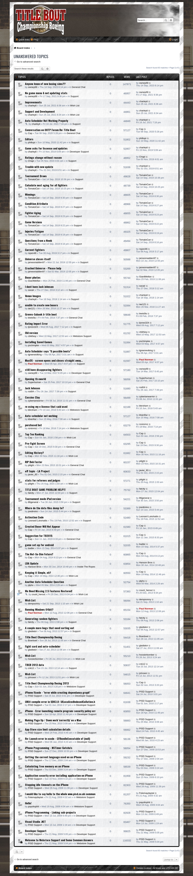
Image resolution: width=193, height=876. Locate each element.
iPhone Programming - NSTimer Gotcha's (48, 748)
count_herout (38, 594)
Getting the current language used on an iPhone (53, 757)
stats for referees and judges (42, 480)
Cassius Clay (32, 397)
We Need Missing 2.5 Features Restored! (48, 591)
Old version (31, 333)
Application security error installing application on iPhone (59, 775)
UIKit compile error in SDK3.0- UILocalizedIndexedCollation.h (60, 702)
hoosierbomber (35, 659)
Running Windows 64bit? (39, 609)
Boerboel (32, 640)
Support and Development (40, 111)
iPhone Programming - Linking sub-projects (50, 812)
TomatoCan (34, 179)
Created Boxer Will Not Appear (42, 526)
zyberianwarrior (36, 400)
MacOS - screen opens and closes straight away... (54, 360)
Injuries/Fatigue (34, 231)
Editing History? (34, 453)
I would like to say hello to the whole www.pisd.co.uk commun (60, 794)
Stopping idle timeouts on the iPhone (46, 785)
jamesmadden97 (36, 262)
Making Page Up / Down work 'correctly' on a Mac (53, 720)
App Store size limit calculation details (48, 729)
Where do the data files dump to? (44, 508)
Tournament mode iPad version (43, 499)
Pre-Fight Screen (35, 443)
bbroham (32, 410)
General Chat (78, 87)
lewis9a (32, 317)
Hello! (28, 803)
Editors (29, 139)
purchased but (33, 425)
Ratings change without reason (43, 157)
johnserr (32, 677)
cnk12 (31, 668)
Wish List (75, 105)
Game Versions (33, 222)
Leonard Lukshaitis (37, 520)
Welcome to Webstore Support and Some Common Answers (59, 840)
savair (31, 290)
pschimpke (33, 345)
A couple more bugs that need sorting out (49, 628)
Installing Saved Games (38, 342)
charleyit (32, 105)
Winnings (30, 194)
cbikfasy (32, 336)
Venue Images (33, 296)
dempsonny (34, 603)
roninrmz (32, 428)
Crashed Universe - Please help (43, 268)
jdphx (31, 585)
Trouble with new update (39, 167)
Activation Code (34, 517)
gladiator (32, 631)
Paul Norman (35, 363)
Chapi (31, 161)
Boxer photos (32, 277)
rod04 (31, 391)
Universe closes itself (38, 259)
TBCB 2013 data (34, 665)
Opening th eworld (35, 379)
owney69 (32, 87)
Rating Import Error (36, 323)
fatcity (31, 493)
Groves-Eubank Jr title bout (41, 314)
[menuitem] (34, 39)
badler (31, 548)
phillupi (31, 142)
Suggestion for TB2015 (38, 536)
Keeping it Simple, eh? (38, 572)
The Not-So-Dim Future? (39, 554)
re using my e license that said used (46, 406)
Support (75, 96)
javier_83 (32, 474)
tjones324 (33, 327)
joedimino (33, 511)
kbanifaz (32, 419)
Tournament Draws (36, 176)
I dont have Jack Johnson (39, 287)
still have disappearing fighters (43, 370)
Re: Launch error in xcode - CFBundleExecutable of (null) (57, 738)
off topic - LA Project (37, 471)
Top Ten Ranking (34, 434)
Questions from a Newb (38, 240)
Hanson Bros (34, 566)
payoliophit (33, 806)
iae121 (31, 308)
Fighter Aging (33, 213)
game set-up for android (39, 545)
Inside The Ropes (86, 566)
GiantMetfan (34, 280)
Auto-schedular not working (41, 416)
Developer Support (79, 151)
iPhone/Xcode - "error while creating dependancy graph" (57, 692)
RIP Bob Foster (33, 462)
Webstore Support (82, 336)
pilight (31, 465)
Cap (30, 133)
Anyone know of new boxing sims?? (45, 84)
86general (33, 502)
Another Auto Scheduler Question (44, 582)
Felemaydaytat (35, 797)
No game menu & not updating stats (46, 93)
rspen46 (32, 253)
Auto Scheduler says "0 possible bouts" (48, 351)
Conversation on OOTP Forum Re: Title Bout (50, 130)
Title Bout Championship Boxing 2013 (47, 683)
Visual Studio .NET (35, 821)
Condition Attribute (36, 204)
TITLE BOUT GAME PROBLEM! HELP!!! (45, 489)
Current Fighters (35, 250)
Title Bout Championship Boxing (43, 637)
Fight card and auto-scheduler (42, 646)
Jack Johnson (32, 388)
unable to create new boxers (41, 305)
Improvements (33, 102)
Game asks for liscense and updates (46, 148)
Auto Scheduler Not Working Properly (46, 121)
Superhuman (34, 382)
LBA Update (31, 563)
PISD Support (35, 696)
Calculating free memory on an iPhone (47, 766)
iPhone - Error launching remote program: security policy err (60, 711)
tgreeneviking (35, 354)
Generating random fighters (41, 619)
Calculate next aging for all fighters (46, 185)
